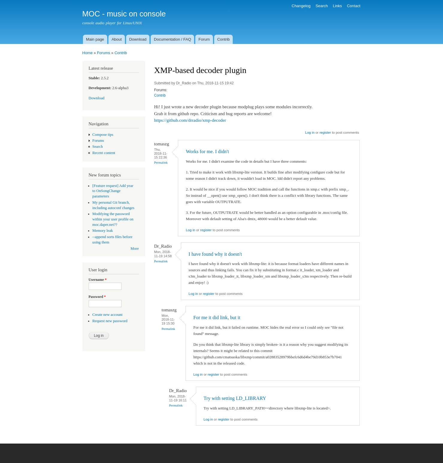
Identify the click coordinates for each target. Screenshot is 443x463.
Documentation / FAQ (172, 39)
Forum (204, 39)
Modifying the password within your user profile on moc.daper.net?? (112, 219)
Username (98, 280)
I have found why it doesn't (215, 254)
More (135, 248)
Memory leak (102, 231)
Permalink (161, 162)
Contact (353, 6)
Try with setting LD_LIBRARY (235, 398)
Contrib (223, 39)
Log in (310, 132)
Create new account (107, 315)
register (325, 132)
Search (321, 6)
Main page (95, 39)
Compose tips (102, 134)
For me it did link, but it (216, 317)
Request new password (109, 321)
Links (337, 6)
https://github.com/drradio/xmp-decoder (190, 120)
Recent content (103, 153)
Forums (103, 53)
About (116, 39)
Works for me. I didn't (207, 151)
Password (97, 297)
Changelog (301, 6)
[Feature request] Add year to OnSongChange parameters (112, 191)
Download (137, 39)
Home (87, 53)
